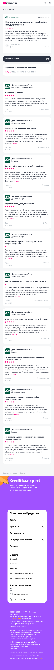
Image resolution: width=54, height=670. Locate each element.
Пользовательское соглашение (21, 578)
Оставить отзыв (27, 59)
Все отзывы (9, 10)
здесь (40, 658)
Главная (6, 473)
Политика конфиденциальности (21, 573)
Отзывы (14, 473)
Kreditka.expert (17, 618)
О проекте (13, 569)
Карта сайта (14, 559)
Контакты (13, 564)
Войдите (8, 72)
